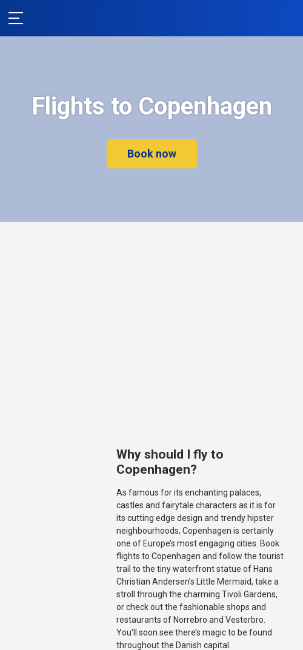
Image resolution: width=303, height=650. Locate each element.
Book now (151, 153)
